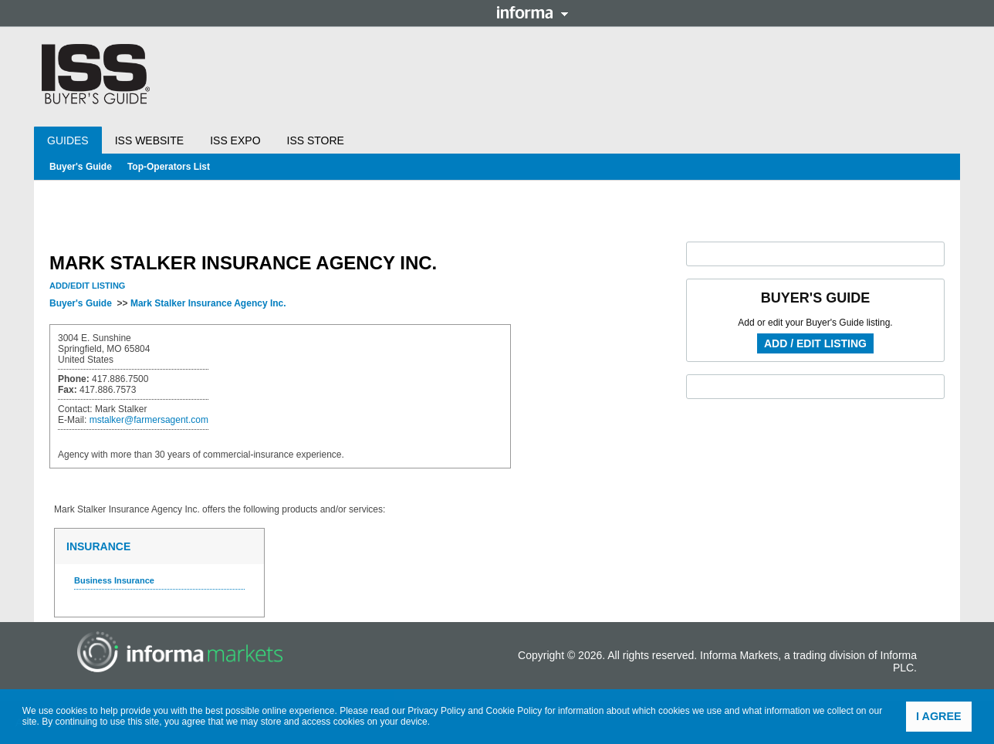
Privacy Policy (436, 710)
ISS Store (315, 140)
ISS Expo (235, 140)
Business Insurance (114, 580)
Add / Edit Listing (815, 343)
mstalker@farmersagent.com (149, 419)
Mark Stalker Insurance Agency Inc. (208, 303)
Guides (68, 140)
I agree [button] (939, 716)
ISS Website (149, 140)
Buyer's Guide (80, 166)
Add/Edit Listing (87, 285)
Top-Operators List (168, 166)
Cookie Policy (514, 710)
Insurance (98, 546)
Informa (532, 12)
